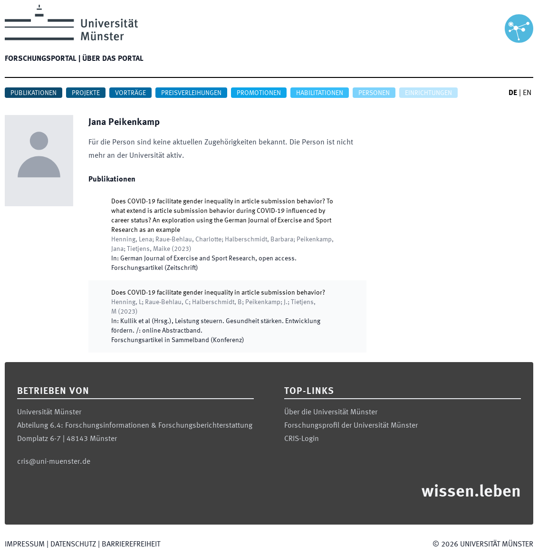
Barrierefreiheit (131, 544)
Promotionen (259, 93)
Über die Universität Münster (330, 412)
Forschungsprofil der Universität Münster (351, 426)
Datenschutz (73, 544)
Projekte (86, 93)
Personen (374, 93)
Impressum (25, 544)
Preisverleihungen (191, 93)
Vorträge (130, 93)
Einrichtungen (428, 93)
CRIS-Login (301, 439)
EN (527, 93)
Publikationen (33, 93)
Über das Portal (113, 59)
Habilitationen (319, 93)
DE (513, 93)
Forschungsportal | (42, 59)
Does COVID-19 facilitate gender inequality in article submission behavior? (218, 292)
